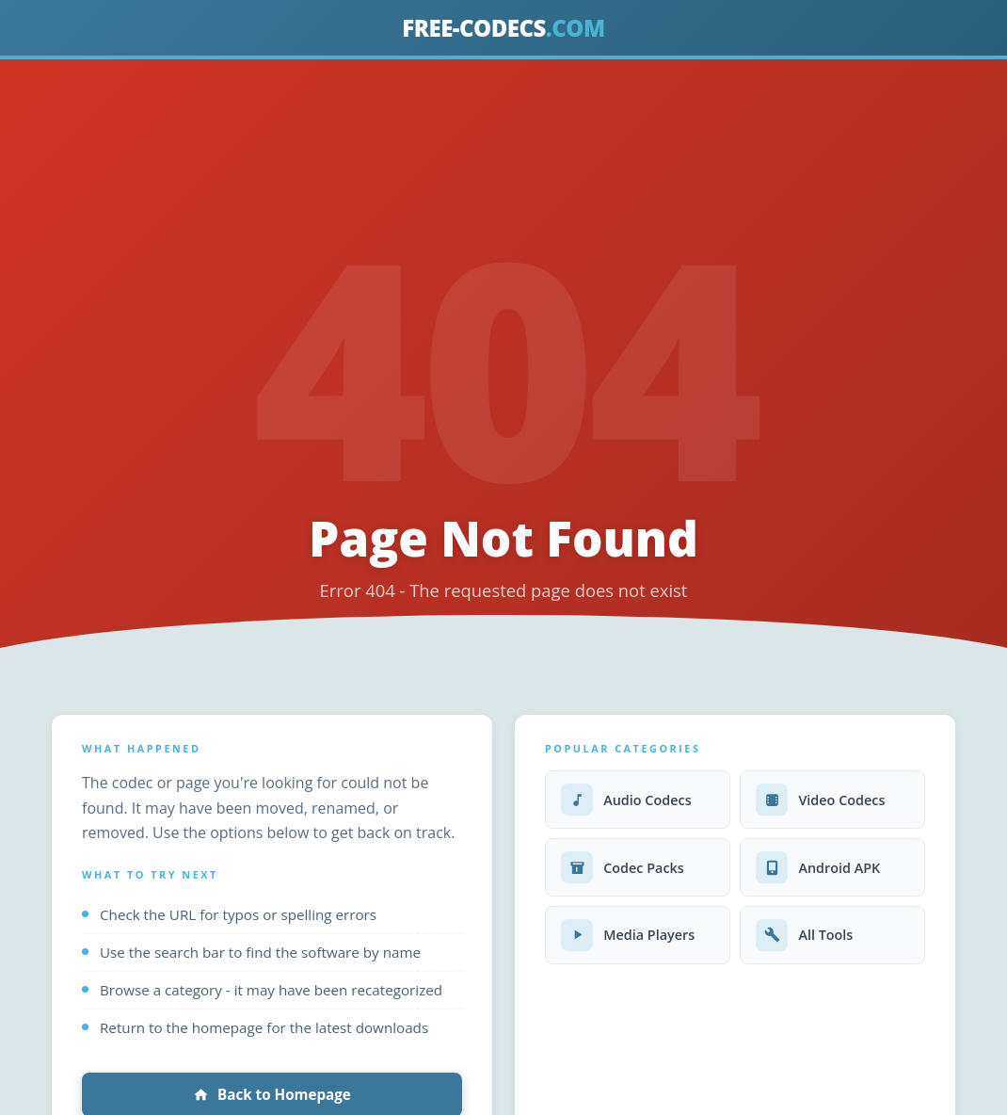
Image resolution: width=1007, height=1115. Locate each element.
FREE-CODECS (503, 27)
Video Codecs (820, 800)
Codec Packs (622, 867)
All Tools (804, 935)
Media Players (628, 935)
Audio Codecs (626, 800)
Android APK (818, 867)
